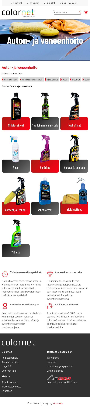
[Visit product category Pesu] (16, 154)
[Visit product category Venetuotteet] (45, 196)
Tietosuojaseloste (11, 386)
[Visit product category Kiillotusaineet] (16, 111)
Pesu (65, 79)
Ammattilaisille (10, 361)
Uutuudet (50, 2)
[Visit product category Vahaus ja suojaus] (74, 154)
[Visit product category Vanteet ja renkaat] (16, 196)
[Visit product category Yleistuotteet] (74, 195)
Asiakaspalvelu (10, 357)
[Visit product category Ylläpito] (16, 238)
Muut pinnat (52, 79)
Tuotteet (17, 2)
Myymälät (7, 366)
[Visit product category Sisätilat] (45, 154)
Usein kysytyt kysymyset (60, 366)
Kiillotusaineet (10, 79)
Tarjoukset (34, 2)
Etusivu (5, 86)
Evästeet (7, 390)
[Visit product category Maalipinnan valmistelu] (45, 111)
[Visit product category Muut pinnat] (74, 111)
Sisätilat (76, 79)
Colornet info (9, 370)
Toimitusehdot (10, 382)
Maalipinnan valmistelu (32, 79)
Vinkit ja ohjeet (69, 2)
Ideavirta (58, 403)
